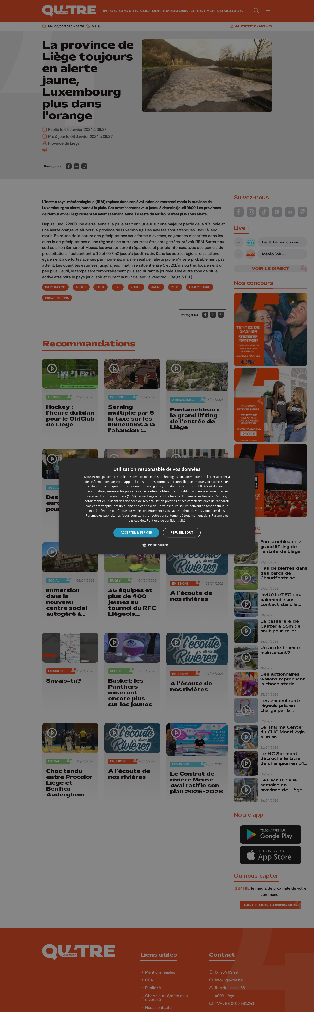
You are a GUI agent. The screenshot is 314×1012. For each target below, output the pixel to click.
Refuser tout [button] (181, 532)
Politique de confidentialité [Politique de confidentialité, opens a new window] (166, 520)
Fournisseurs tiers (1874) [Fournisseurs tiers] (118, 496)
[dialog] (157, 506)
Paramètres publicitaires (103, 515)
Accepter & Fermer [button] (136, 532)
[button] (157, 545)
